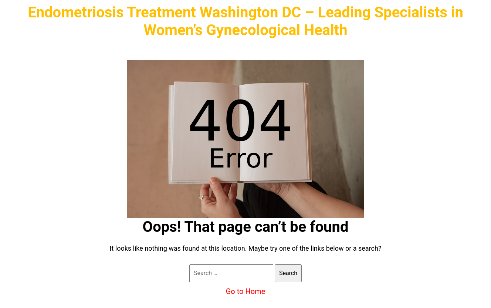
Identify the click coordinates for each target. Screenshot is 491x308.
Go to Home (245, 291)
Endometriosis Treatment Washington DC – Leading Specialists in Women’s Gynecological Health (245, 21)
